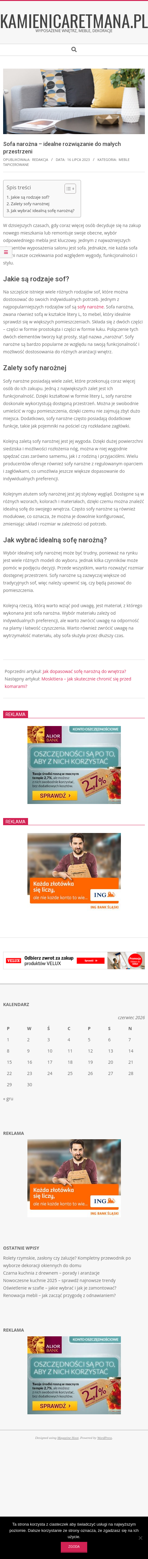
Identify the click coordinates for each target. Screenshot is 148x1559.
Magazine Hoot (68, 1438)
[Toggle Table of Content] (67, 188)
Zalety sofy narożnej (30, 203)
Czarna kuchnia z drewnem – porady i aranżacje (51, 1273)
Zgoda (73, 1546)
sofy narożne (91, 307)
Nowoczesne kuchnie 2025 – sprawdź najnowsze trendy (59, 1280)
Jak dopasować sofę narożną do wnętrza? (84, 671)
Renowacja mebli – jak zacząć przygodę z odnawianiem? (59, 1295)
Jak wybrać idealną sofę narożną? (42, 210)
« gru (8, 1098)
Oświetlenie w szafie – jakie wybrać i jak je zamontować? (59, 1288)
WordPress (104, 1438)
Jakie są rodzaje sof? (30, 197)
